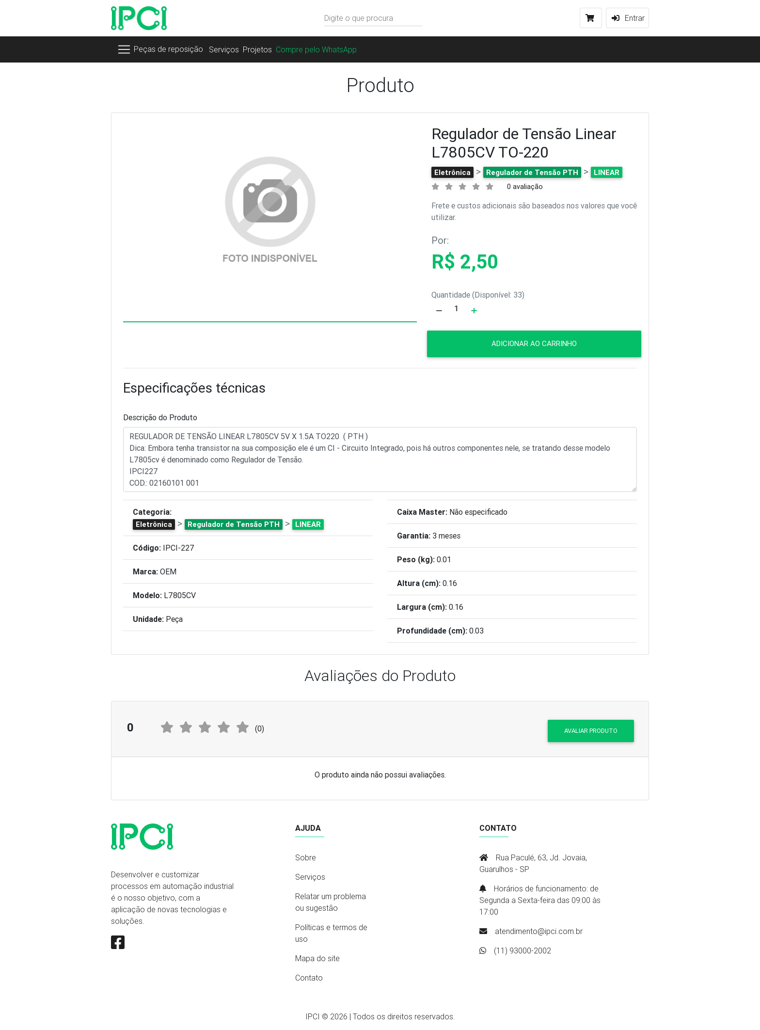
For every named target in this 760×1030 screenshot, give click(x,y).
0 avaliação (525, 186)
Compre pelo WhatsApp (316, 49)
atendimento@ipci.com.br (539, 931)
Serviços (224, 49)
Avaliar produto (591, 731)
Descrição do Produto (160, 417)
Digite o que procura (358, 18)
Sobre (305, 857)
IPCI (312, 1016)
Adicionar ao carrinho (534, 343)
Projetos (257, 49)
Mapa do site (317, 958)
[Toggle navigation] (160, 49)
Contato (309, 977)
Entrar (627, 18)
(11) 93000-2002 (522, 950)
